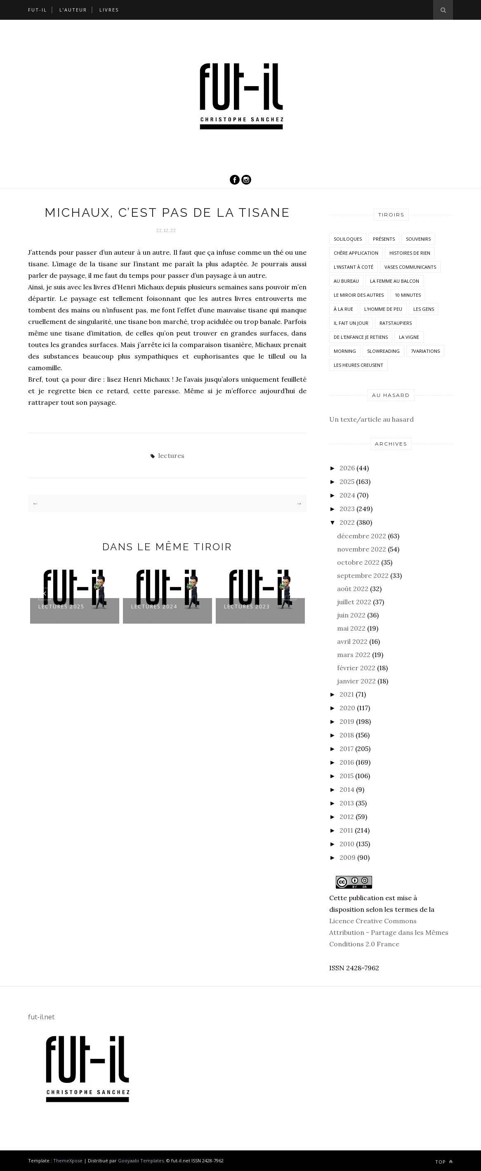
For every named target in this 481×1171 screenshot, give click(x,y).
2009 (348, 857)
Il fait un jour (351, 323)
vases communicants (410, 267)
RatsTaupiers (396, 323)
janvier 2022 (356, 681)
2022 (347, 522)
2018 (347, 735)
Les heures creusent (358, 365)
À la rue (343, 309)
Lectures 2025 (61, 606)
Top (444, 1162)
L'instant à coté (353, 267)
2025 (347, 481)
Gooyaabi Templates (141, 1160)
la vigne (409, 337)
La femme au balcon (394, 281)
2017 (347, 748)
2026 (347, 468)
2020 (347, 708)
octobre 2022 (358, 562)
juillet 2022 (354, 602)
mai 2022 (351, 628)
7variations (425, 351)
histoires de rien (409, 253)
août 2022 (352, 588)
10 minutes (408, 295)
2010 (347, 844)
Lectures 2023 (247, 606)
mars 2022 (353, 654)
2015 (347, 776)
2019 (347, 721)
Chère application (356, 253)
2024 (347, 495)
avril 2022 (352, 641)
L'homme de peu (383, 309)
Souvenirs (418, 239)
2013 (347, 803)
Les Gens (423, 309)
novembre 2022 (361, 549)
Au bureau (346, 281)
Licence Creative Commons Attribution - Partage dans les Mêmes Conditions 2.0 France (388, 932)
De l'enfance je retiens (361, 337)
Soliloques (348, 239)
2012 (347, 816)
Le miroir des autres (359, 295)
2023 (347, 509)
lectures (171, 455)
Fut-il (37, 10)
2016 (347, 762)
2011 (346, 830)
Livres (109, 10)
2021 (347, 694)
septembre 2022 (363, 575)
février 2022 (356, 668)
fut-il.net (41, 1016)
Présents (384, 239)
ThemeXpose (68, 1160)
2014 (347, 789)
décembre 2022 (361, 536)
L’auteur (73, 10)
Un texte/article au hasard (371, 419)
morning (345, 351)
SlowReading (383, 351)
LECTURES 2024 (154, 606)
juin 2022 (351, 615)
